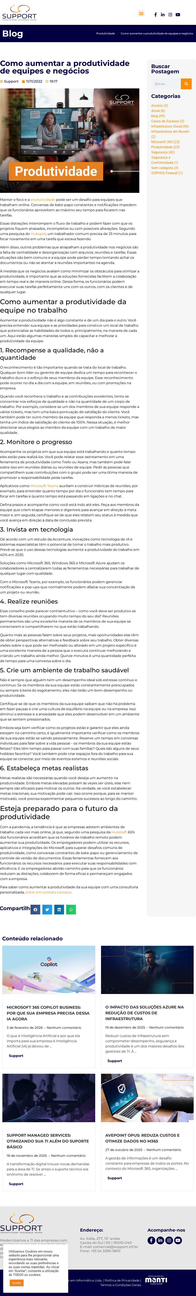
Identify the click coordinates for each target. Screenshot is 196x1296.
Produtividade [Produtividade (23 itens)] (165, 147)
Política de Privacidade (122, 1280)
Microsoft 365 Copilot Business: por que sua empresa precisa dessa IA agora (48, 1013)
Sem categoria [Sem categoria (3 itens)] (164, 168)
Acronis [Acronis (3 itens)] (159, 106)
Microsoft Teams (44, 486)
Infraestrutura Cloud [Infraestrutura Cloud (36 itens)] (170, 126)
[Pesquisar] (186, 83)
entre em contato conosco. (48, 892)
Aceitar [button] (16, 1283)
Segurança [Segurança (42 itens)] (163, 152)
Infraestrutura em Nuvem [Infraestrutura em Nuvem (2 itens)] (170, 134)
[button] (141, 13)
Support (16, 1056)
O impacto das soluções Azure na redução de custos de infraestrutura (144, 1013)
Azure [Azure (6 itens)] (158, 111)
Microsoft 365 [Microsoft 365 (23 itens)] (165, 142)
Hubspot (38, 234)
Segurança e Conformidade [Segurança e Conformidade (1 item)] (164, 160)
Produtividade (105, 33)
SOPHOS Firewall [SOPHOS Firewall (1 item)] (167, 173)
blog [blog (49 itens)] (158, 116)
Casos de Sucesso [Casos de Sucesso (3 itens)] (167, 121)
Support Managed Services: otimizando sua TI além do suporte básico (48, 1141)
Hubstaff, (119, 832)
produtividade (43, 200)
